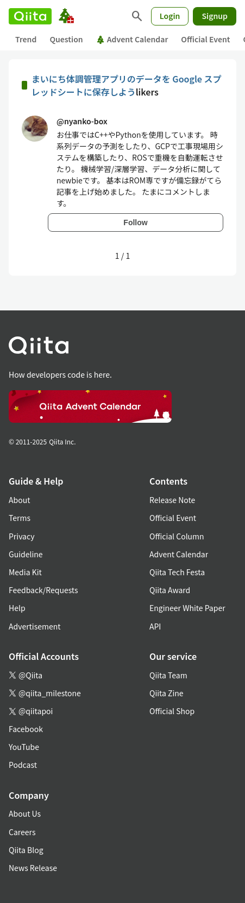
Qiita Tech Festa (177, 572)
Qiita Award (169, 589)
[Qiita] (30, 16)
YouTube (24, 746)
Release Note (172, 499)
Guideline (26, 554)
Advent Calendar (132, 39)
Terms (19, 517)
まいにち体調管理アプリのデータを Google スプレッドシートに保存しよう (127, 85)
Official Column (176, 536)
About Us (25, 813)
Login (170, 15)
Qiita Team (168, 675)
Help (17, 607)
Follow (135, 222)
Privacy (21, 536)
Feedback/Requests (43, 589)
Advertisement (35, 626)
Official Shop (171, 710)
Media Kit (25, 572)
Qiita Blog (26, 849)
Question (66, 39)
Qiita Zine (166, 693)
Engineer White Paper (187, 607)
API (155, 626)
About (19, 499)
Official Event (205, 39)
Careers (22, 831)
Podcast (23, 764)
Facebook (26, 728)
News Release (33, 867)
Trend (25, 39)
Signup (215, 15)
